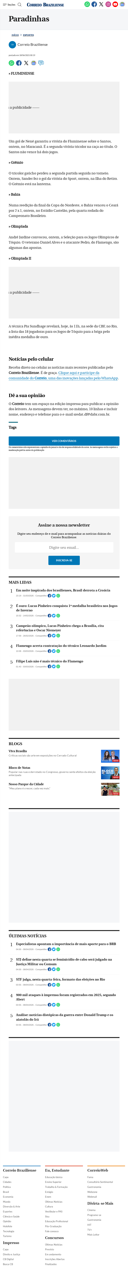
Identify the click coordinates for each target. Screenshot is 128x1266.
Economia (8, 1196)
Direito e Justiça (11, 1254)
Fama (90, 1177)
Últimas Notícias (53, 1201)
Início (15, 35)
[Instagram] (108, 6)
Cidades (7, 1181)
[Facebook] (94, 6)
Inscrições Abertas (55, 1259)
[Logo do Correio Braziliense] (45, 4)
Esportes (28, 35)
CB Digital (8, 1259)
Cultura (49, 1206)
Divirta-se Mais (100, 1203)
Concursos (54, 1238)
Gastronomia (94, 1186)
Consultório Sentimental (100, 1181)
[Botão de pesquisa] (19, 4)
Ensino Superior (53, 1181)
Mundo (6, 1201)
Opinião (7, 1221)
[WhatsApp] (87, 6)
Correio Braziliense (19, 1170)
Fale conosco (52, 1231)
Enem (48, 1196)
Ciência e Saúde (11, 1216)
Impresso (11, 1243)
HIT (89, 1224)
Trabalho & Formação (56, 1186)
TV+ (89, 1229)
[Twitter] (101, 6)
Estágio (49, 1191)
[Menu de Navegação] (9, 4)
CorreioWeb (97, 1170)
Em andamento (53, 1254)
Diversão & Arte (11, 1206)
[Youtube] (115, 6)
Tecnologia (8, 1231)
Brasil (6, 1191)
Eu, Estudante (57, 1170)
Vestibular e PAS (53, 1211)
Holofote (7, 1226)
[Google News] (122, 6)
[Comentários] (41, 65)
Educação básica (53, 1177)
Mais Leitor (93, 1234)
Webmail (92, 1196)
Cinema (91, 1210)
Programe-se (94, 1215)
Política (7, 1186)
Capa (5, 1177)
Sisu (47, 1216)
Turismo (7, 1236)
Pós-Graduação (53, 1226)
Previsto (49, 1249)
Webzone (92, 1191)
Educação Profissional (56, 1221)
